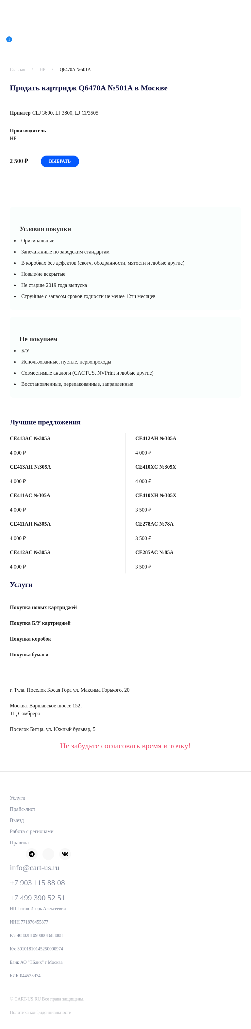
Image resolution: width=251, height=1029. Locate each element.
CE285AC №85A (154, 552)
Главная (17, 69)
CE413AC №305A (30, 438)
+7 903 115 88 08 (37, 882)
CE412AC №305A (30, 552)
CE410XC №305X (155, 467)
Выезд (17, 820)
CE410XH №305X (155, 495)
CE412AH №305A (155, 438)
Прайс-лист (22, 809)
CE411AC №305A (30, 495)
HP (42, 69)
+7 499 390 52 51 (37, 897)
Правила (19, 842)
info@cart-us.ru (34, 867)
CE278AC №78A (154, 524)
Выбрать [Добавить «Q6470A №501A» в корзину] (60, 161)
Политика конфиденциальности (41, 1012)
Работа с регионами (32, 831)
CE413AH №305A (30, 467)
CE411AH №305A (30, 524)
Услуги (17, 798)
